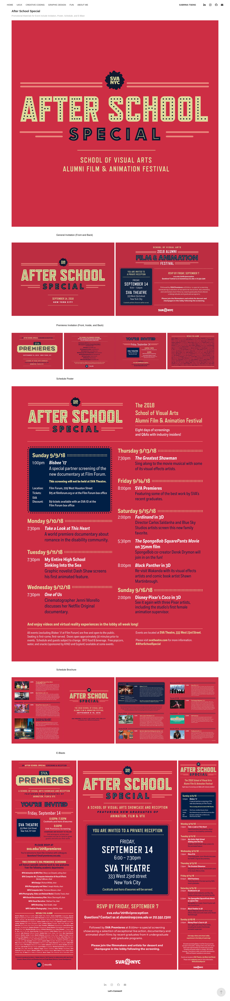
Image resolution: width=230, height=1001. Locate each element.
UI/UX (19, 5)
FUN (72, 5)
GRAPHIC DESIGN (57, 5)
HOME (10, 5)
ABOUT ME (82, 5)
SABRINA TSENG (187, 5)
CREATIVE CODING (35, 5)
